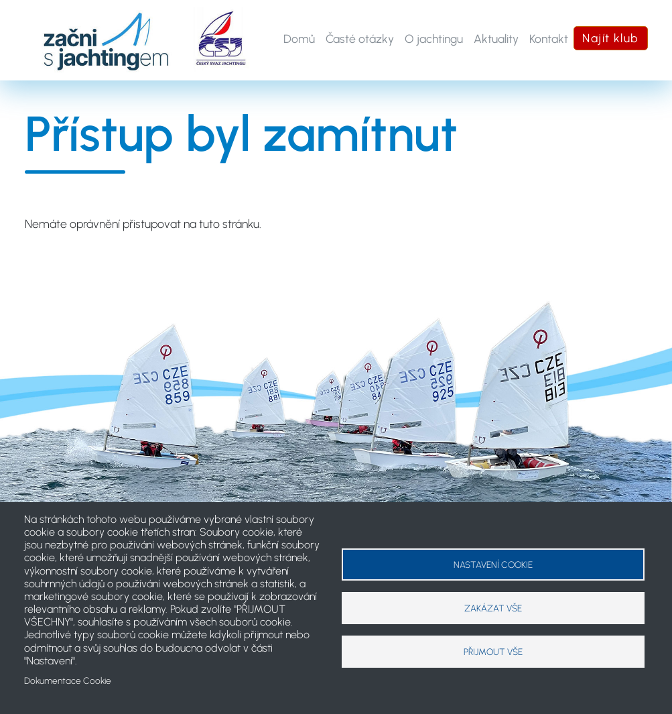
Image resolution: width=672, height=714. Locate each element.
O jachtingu (434, 39)
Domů (299, 39)
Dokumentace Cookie (67, 680)
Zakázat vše (493, 608)
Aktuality (496, 39)
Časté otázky (360, 39)
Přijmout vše (493, 651)
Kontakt (548, 39)
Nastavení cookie (493, 564)
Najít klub (610, 38)
